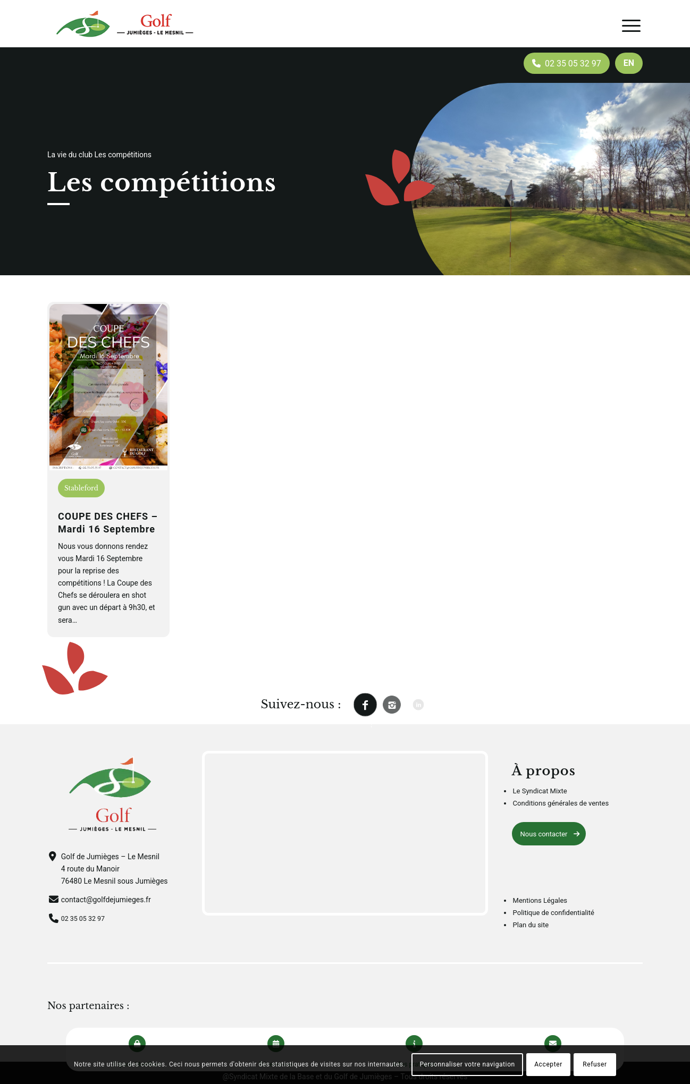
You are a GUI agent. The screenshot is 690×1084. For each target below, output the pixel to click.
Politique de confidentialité (553, 913)
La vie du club (69, 154)
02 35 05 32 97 (86, 918)
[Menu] (631, 26)
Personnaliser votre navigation (467, 1064)
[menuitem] (629, 63)
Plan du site (531, 925)
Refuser (595, 1064)
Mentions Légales (540, 900)
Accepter (548, 1064)
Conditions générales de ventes (561, 803)
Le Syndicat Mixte (540, 791)
